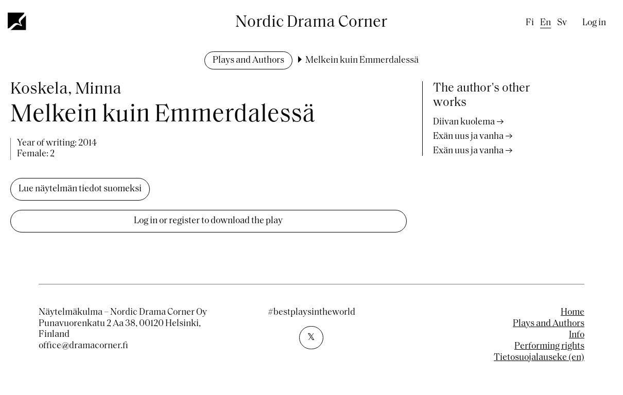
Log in (594, 23)
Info (576, 335)
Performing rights (549, 346)
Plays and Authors (248, 60)
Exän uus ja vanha (468, 136)
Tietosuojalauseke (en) (539, 358)
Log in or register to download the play (208, 221)
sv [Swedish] (562, 23)
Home (572, 312)
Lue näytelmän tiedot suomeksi (80, 189)
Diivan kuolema (464, 122)
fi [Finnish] (530, 23)
